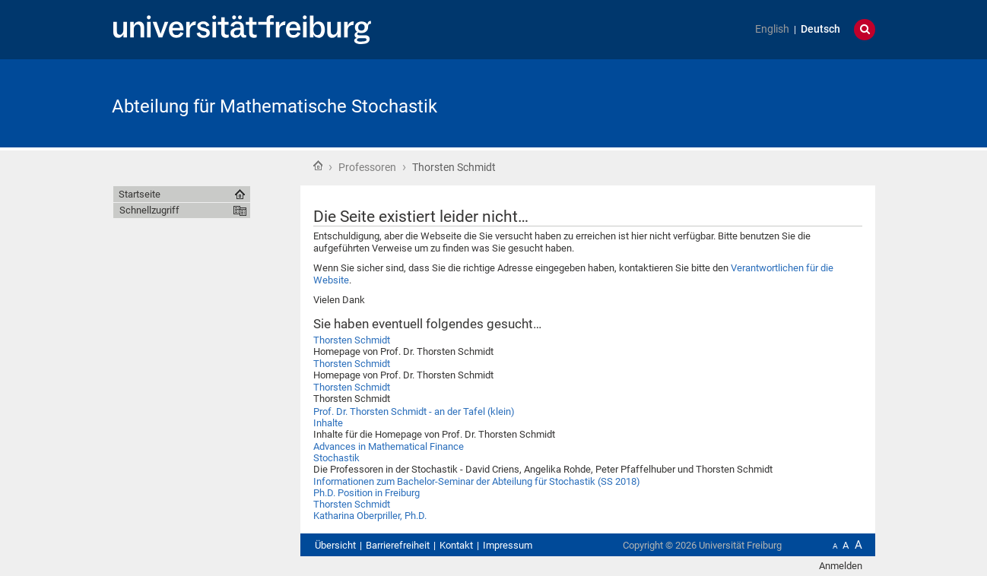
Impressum (507, 545)
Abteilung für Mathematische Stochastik (274, 106)
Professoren (367, 167)
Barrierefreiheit (398, 545)
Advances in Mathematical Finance (388, 446)
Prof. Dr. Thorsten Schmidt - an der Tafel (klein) (414, 411)
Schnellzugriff (149, 210)
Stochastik (336, 458)
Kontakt (456, 545)
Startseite (317, 165)
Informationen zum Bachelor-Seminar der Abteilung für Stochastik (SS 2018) (476, 481)
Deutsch (820, 29)
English (772, 29)
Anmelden (840, 565)
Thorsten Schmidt (351, 340)
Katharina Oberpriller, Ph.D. (370, 515)
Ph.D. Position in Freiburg (366, 492)
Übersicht (335, 545)
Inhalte (328, 423)
